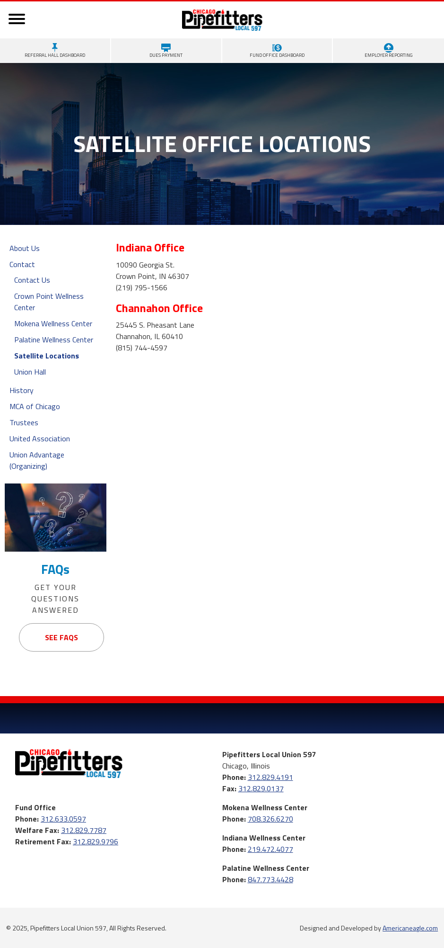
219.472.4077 (270, 849)
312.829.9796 (95, 841)
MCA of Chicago (34, 406)
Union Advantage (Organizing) (36, 460)
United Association (39, 438)
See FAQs (61, 637)
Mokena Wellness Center (53, 323)
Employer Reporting (389, 51)
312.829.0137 (261, 788)
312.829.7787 (83, 830)
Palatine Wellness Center (53, 339)
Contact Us (32, 280)
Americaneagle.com (410, 928)
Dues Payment (166, 51)
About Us (24, 248)
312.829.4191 (270, 777)
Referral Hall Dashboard (55, 51)
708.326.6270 (270, 818)
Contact (22, 264)
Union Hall (30, 371)
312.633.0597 (63, 818)
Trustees (23, 422)
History (21, 390)
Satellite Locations (46, 355)
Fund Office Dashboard (277, 51)
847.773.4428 (270, 879)
